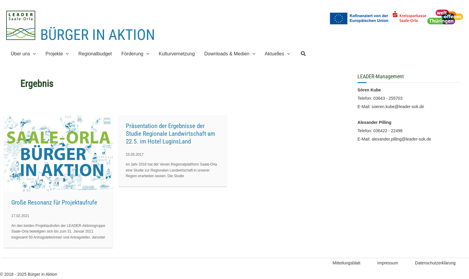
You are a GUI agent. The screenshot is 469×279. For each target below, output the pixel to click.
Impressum (387, 263)
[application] (33, 54)
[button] (303, 54)
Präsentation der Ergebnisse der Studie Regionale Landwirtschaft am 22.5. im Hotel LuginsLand (170, 133)
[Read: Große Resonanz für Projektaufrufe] (58, 153)
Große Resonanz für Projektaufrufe (54, 202)
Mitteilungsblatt (346, 263)
